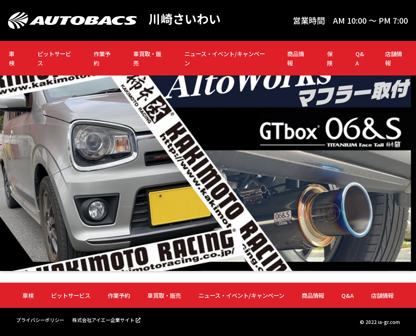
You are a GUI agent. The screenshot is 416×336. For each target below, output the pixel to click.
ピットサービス (54, 58)
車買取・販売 (147, 58)
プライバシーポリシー (40, 319)
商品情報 (295, 58)
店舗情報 (393, 58)
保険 (329, 58)
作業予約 (102, 58)
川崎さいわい (185, 18)
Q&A (359, 58)
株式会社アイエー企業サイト (103, 319)
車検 (11, 58)
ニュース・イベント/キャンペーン (224, 58)
